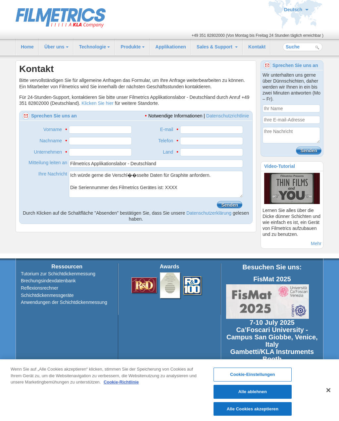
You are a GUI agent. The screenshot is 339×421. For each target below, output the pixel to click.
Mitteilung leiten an (47, 162)
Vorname (52, 129)
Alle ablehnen (252, 393)
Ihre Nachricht (52, 173)
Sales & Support (215, 46)
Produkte (131, 46)
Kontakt (257, 46)
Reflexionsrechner (39, 288)
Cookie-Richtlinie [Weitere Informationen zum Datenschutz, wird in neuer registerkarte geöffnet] (121, 384)
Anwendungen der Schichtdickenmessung (64, 302)
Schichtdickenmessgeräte (47, 295)
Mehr (316, 243)
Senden (229, 205)
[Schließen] (328, 392)
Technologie (92, 46)
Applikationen (170, 46)
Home (27, 46)
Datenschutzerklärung (208, 213)
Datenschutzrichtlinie (227, 115)
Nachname (50, 140)
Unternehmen (48, 152)
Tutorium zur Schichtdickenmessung (58, 273)
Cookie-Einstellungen (252, 376)
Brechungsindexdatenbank (48, 280)
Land (168, 152)
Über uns (54, 46)
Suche (317, 47)
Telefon (165, 140)
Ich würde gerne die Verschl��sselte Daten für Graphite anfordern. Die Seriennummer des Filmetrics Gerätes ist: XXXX (156, 184)
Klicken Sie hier (97, 103)
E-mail (166, 129)
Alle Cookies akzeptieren (252, 410)
